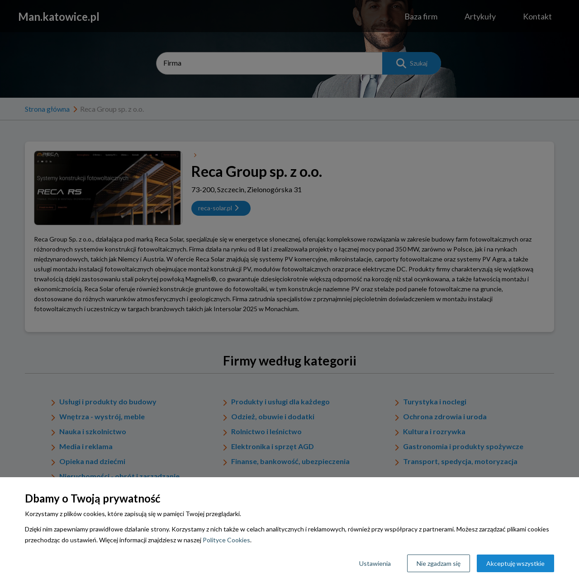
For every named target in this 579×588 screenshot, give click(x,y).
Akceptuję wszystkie (515, 563)
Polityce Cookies (226, 540)
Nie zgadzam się (438, 563)
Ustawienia (375, 563)
